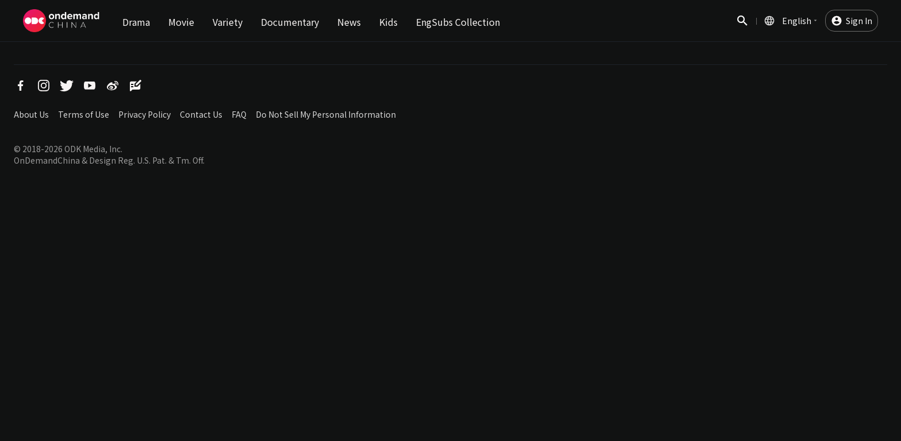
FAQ (239, 114)
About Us (31, 114)
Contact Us (201, 114)
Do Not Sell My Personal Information (326, 114)
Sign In (859, 20)
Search (742, 27)
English (796, 20)
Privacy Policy (144, 114)
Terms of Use (83, 114)
